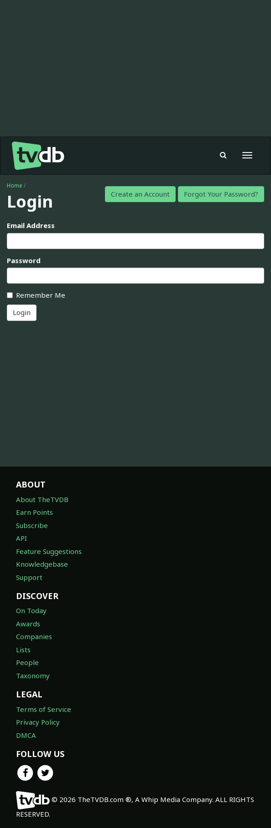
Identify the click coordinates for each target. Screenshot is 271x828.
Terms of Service (43, 709)
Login (22, 312)
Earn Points (34, 512)
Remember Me (36, 295)
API (21, 538)
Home (14, 185)
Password (24, 260)
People (27, 662)
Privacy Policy (38, 721)
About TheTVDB (42, 499)
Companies (34, 636)
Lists (23, 649)
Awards (28, 623)
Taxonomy (33, 675)
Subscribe (32, 525)
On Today (31, 610)
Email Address (31, 225)
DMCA (26, 735)
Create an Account (140, 193)
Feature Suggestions (49, 551)
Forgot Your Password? (221, 193)
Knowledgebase (42, 564)
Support (29, 577)
